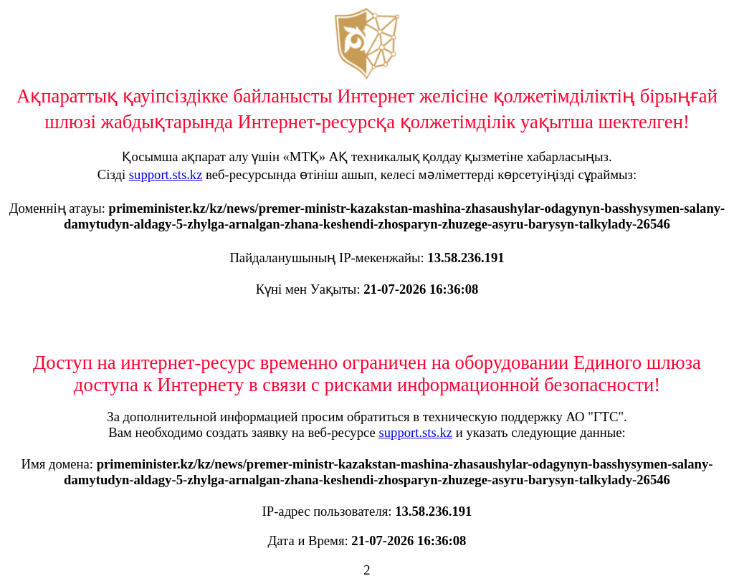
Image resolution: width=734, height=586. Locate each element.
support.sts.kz (166, 174)
